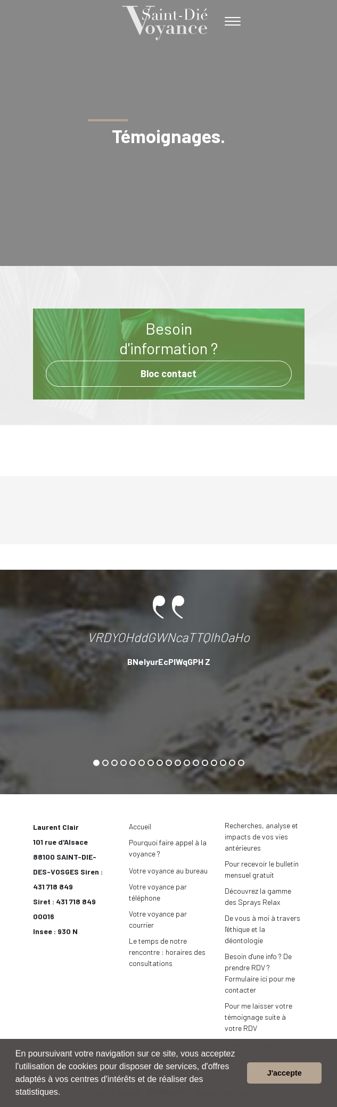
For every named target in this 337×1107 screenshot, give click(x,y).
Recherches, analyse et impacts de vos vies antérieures (261, 836)
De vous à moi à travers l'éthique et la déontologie (262, 929)
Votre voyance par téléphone (158, 892)
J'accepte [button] (284, 1073)
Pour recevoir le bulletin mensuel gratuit (262, 869)
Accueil (140, 826)
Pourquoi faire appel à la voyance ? (168, 848)
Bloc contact (168, 373)
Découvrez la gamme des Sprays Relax (258, 896)
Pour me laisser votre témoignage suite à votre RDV (258, 1017)
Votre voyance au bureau (168, 870)
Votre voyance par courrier (158, 919)
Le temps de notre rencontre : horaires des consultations (167, 952)
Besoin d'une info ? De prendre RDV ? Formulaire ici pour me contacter (260, 973)
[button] (64, 1093)
